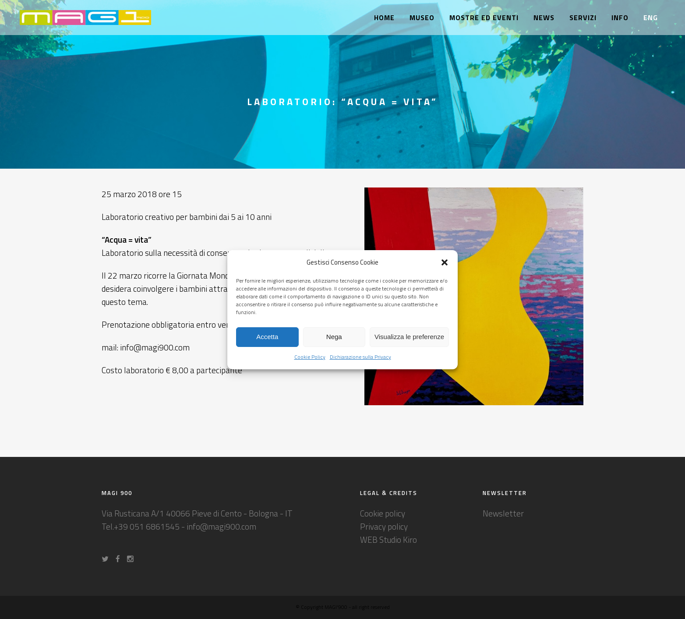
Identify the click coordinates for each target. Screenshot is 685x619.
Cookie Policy (309, 357)
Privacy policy (384, 526)
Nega (334, 336)
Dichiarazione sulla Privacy (360, 357)
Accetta (267, 336)
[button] (444, 262)
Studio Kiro (398, 539)
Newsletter (503, 513)
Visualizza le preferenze (409, 336)
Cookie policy (382, 513)
